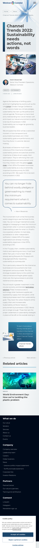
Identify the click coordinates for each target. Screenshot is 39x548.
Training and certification (12, 492)
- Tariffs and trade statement (13, 469)
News (15, 11)
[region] (18, 532)
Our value (6, 423)
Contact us (7, 436)
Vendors (6, 426)
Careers (5, 456)
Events (5, 439)
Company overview (10, 449)
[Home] (13, 2)
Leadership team (9, 452)
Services (6, 429)
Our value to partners (10, 489)
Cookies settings (17, 545)
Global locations (8, 459)
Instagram (6, 505)
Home (6, 11)
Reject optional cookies (18, 540)
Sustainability (15, 90)
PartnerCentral (8, 485)
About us (6, 433)
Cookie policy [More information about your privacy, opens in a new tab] (17, 529)
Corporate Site (8, 472)
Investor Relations (9, 475)
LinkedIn (6, 502)
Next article (31, 358)
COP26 (8, 106)
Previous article (9, 358)
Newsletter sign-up (10, 508)
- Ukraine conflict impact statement (16, 465)
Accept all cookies (18, 534)
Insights (25, 11)
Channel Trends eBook (25, 345)
